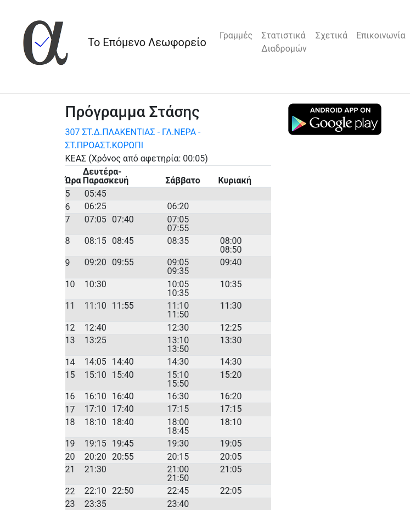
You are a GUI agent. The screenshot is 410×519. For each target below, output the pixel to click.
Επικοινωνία (381, 35)
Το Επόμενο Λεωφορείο (147, 42)
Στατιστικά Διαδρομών (284, 42)
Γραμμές (236, 35)
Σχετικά (331, 35)
